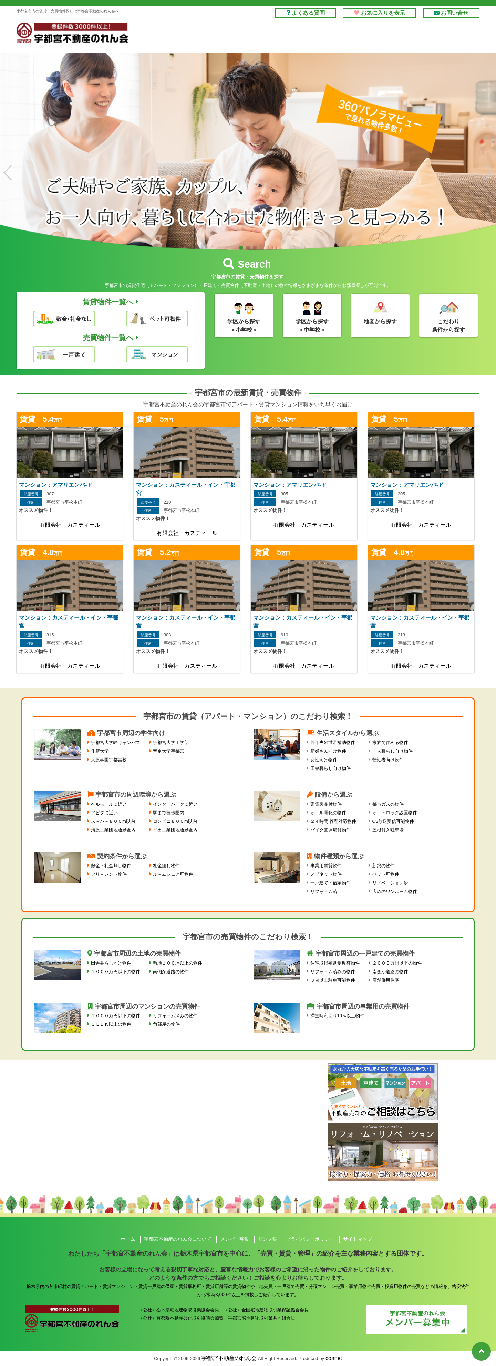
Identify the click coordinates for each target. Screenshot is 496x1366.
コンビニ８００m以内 (175, 821)
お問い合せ (451, 13)
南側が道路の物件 (171, 971)
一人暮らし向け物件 (392, 751)
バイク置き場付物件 (330, 829)
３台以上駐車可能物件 (332, 980)
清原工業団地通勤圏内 (113, 829)
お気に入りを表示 (379, 13)
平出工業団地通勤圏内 (175, 829)
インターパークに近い (175, 804)
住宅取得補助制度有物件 (335, 963)
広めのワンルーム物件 (394, 891)
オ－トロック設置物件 (394, 812)
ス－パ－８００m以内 (113, 821)
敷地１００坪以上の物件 (177, 963)
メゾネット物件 (326, 874)
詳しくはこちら (70, 471)
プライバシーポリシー (310, 1239)
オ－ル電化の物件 (328, 812)
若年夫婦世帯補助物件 (332, 742)
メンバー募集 (234, 1239)
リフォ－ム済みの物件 (332, 971)
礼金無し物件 (166, 865)
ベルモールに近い (109, 804)
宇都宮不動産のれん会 (229, 1358)
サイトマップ (357, 1239)
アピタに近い (104, 812)
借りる (250, 37)
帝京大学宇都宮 (168, 751)
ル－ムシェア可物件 (173, 874)
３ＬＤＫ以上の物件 (111, 1024)
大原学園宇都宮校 (109, 759)
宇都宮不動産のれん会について (177, 1239)
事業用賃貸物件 (326, 865)
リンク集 (267, 1239)
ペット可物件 (385, 874)
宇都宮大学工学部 (171, 742)
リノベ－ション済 (390, 882)
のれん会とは (448, 37)
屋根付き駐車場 (388, 829)
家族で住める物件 (390, 742)
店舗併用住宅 (385, 980)
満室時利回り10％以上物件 (337, 1015)
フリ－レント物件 (109, 874)
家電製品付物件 (326, 804)
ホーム (128, 1239)
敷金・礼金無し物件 (111, 865)
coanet (334, 1358)
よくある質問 (305, 13)
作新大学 (100, 751)
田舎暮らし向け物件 (330, 768)
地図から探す (380, 321)
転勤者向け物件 (388, 759)
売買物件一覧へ (110, 338)
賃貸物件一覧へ (110, 302)
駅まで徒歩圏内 (168, 812)
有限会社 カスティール (70, 525)
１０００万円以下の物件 (115, 971)
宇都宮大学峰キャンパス (115, 742)
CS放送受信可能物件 (393, 821)
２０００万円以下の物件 (397, 963)
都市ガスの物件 (388, 804)
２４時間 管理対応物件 (333, 821)
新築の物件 (383, 865)
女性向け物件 (323, 759)
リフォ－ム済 (323, 891)
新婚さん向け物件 (328, 751)
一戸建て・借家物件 (330, 882)
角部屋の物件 (166, 1024)
